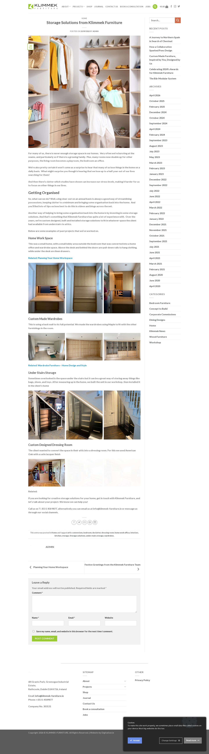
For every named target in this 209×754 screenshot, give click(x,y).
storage (65, 545)
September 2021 (158, 241)
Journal (98, 6)
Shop (89, 6)
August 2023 (156, 145)
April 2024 (154, 129)
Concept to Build (158, 308)
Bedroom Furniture (159, 303)
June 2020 (154, 280)
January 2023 (156, 174)
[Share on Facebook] (74, 531)
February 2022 (157, 213)
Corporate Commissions (162, 314)
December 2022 (157, 179)
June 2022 (154, 196)
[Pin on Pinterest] (89, 531)
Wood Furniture (158, 336)
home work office (122, 542)
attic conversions (75, 542)
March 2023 (155, 162)
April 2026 (154, 95)
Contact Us (111, 6)
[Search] (155, 6)
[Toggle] (125, 690)
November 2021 (158, 230)
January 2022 (156, 218)
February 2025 (157, 106)
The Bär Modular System (162, 78)
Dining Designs (157, 319)
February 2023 (157, 168)
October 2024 (156, 117)
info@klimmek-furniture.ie (49, 740)
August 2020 (156, 274)
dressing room (107, 542)
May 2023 (154, 157)
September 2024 (158, 123)
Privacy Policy (142, 689)
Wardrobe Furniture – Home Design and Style (62, 365)
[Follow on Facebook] (171, 6)
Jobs (148, 6)
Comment (37, 602)
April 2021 (154, 258)
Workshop (155, 342)
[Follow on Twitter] (179, 6)
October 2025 (156, 101)
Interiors (134, 542)
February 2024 (157, 134)
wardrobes (109, 545)
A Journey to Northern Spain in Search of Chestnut (164, 39)
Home (84, 18)
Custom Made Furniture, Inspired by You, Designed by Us (164, 60)
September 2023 (158, 140)
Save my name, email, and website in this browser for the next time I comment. (74, 640)
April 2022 (154, 202)
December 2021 (157, 224)
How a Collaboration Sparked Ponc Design (160, 48)
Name (35, 627)
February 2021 (157, 269)
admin (96, 31)
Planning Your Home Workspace (55, 258)
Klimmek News (157, 331)
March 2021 (155, 263)
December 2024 (157, 112)
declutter (96, 542)
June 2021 (154, 252)
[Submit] (178, 20)
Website (109, 627)
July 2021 (154, 246)
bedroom (87, 542)
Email (71, 627)
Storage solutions (77, 545)
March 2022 (155, 207)
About (66, 6)
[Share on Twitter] (79, 531)
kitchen (58, 545)
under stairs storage (95, 545)
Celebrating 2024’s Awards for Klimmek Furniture (163, 71)
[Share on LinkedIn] (95, 531)
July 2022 (154, 190)
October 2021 (156, 235)
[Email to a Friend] (84, 531)
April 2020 (154, 286)
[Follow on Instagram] (175, 6)
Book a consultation (131, 6)
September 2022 (158, 185)
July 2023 (154, 151)
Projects (79, 6)
